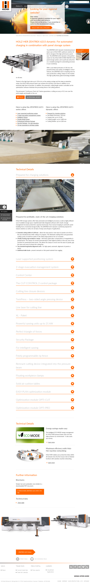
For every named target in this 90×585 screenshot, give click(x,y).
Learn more (51, 442)
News (4, 570)
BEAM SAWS (45, 35)
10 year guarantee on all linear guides (28, 125)
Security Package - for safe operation (28, 123)
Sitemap (86, 581)
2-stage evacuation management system (29, 115)
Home (59, 581)
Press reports (36, 570)
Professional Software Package (26, 121)
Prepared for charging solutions (56, 113)
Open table (20, 503)
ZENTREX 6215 (52, 35)
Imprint (64, 581)
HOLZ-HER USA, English (41, 28)
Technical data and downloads (6, 218)
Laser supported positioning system (27, 113)
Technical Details (6, 215)
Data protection (73, 581)
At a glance (4, 211)
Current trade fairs (22, 570)
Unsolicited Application (50, 571)
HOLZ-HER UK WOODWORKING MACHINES (26, 35)
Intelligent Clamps (22, 117)
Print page (23, 559)
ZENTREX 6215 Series (25, 552)
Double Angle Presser (23, 119)
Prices (20, 97)
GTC (81, 581)
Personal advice (33, 97)
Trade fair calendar (22, 572)
